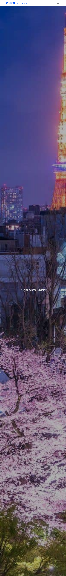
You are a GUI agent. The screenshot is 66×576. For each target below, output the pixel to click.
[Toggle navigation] (58, 2)
